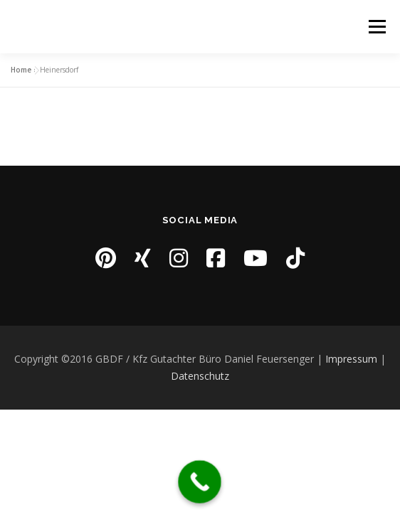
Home (21, 70)
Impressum (351, 359)
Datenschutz (200, 376)
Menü (376, 27)
